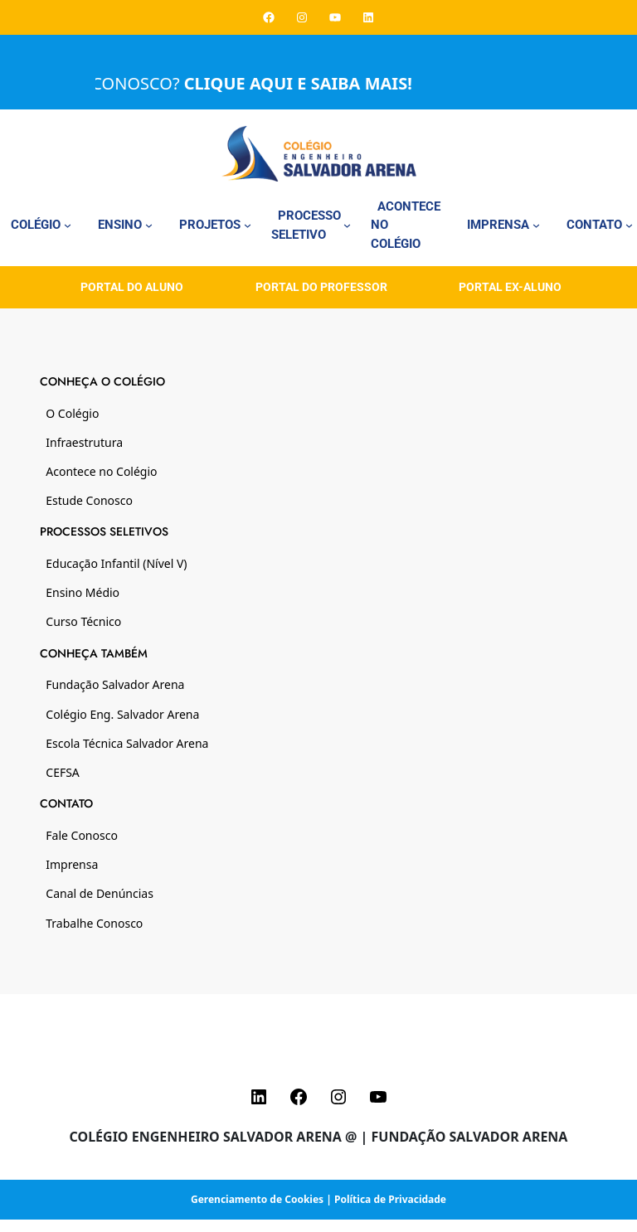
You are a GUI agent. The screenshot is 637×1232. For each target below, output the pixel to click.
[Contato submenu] (629, 225)
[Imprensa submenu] (536, 225)
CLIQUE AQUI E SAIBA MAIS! (309, 83)
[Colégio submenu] (67, 225)
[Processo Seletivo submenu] (347, 225)
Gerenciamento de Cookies (257, 1199)
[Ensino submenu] (149, 225)
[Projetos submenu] (247, 225)
